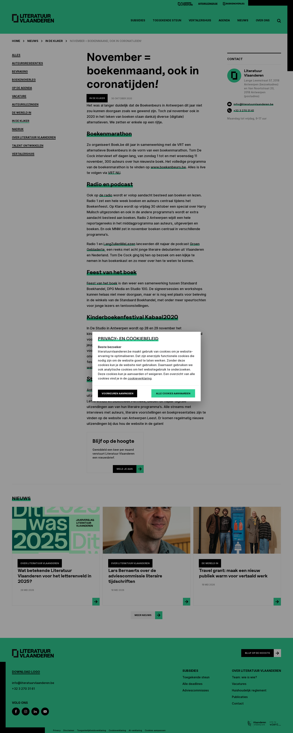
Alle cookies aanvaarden (173, 393)
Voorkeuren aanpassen (117, 393)
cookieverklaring (140, 378)
